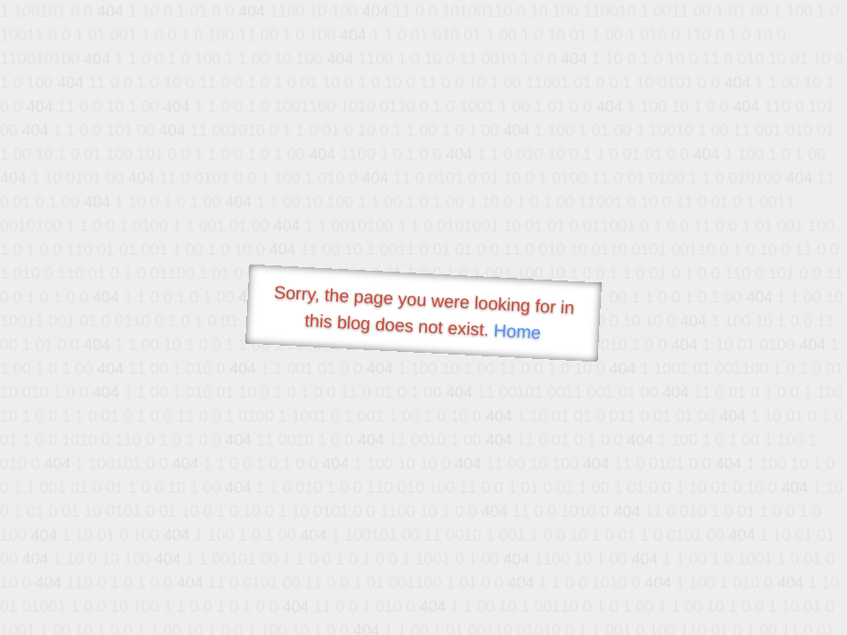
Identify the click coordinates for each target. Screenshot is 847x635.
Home (517, 331)
